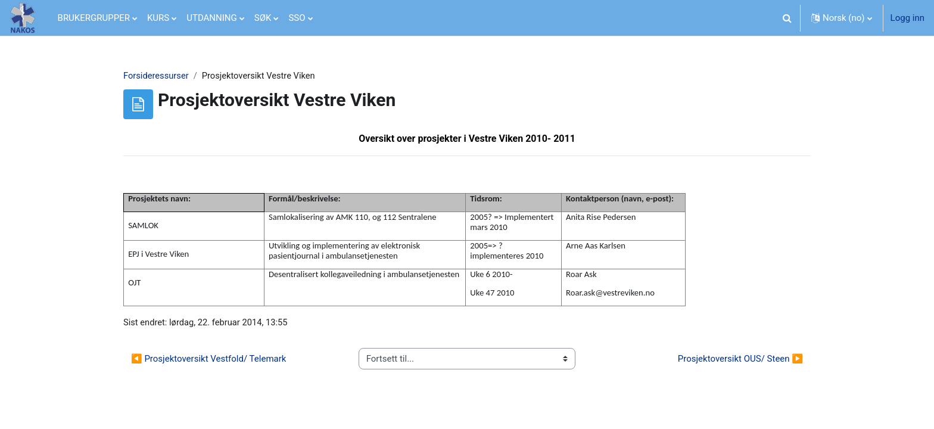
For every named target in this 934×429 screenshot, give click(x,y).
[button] (787, 18)
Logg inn (907, 18)
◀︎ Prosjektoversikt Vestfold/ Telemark (208, 360)
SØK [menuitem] (263, 18)
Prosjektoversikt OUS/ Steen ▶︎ (740, 360)
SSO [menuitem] (296, 18)
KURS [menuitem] (158, 18)
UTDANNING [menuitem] (211, 18)
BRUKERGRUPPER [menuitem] (94, 18)
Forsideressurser (156, 75)
